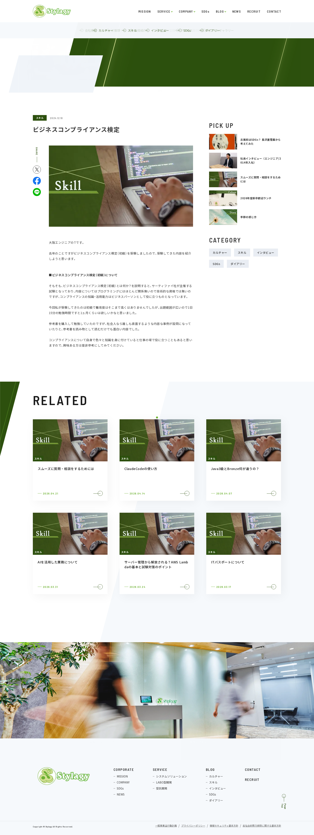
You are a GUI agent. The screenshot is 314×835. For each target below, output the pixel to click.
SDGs (205, 11)
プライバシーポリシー (193, 825)
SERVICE (163, 11)
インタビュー (265, 253)
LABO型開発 (164, 782)
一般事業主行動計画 (166, 825)
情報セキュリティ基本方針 (224, 825)
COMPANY (186, 11)
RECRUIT (254, 11)
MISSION (144, 11)
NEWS (236, 11)
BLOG (220, 11)
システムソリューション (171, 776)
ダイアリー (237, 264)
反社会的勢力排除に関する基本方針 (262, 825)
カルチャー (220, 253)
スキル (39, 117)
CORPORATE (124, 769)
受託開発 (161, 788)
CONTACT (274, 11)
